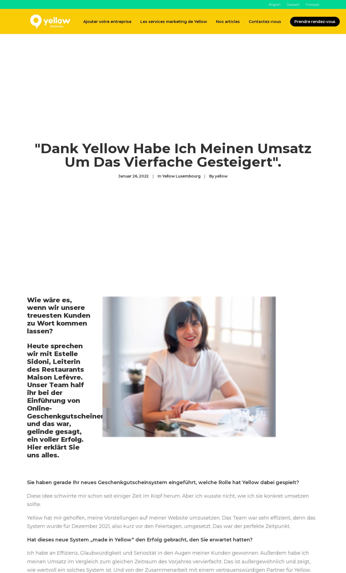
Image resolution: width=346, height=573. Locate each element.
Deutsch (293, 4)
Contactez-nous (265, 21)
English (275, 4)
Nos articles (228, 21)
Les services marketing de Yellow (173, 21)
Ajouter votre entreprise (107, 21)
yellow (221, 174)
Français (312, 4)
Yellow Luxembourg (181, 174)
